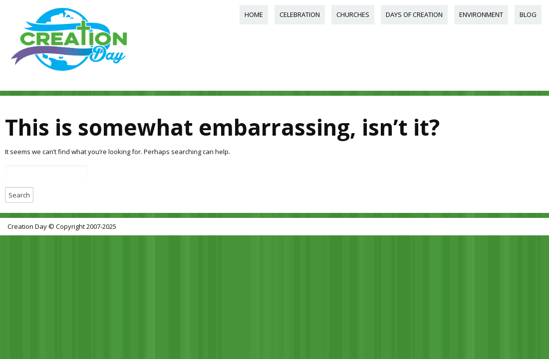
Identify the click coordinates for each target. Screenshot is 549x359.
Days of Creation (414, 14)
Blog (528, 14)
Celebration (299, 14)
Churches (352, 14)
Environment (481, 14)
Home (254, 14)
